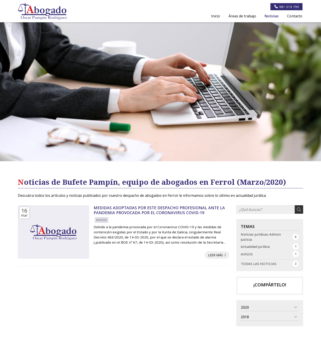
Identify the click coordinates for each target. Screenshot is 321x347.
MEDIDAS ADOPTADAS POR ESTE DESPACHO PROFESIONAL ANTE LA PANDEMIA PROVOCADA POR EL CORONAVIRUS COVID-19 (159, 210)
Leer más (215, 255)
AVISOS (101, 220)
